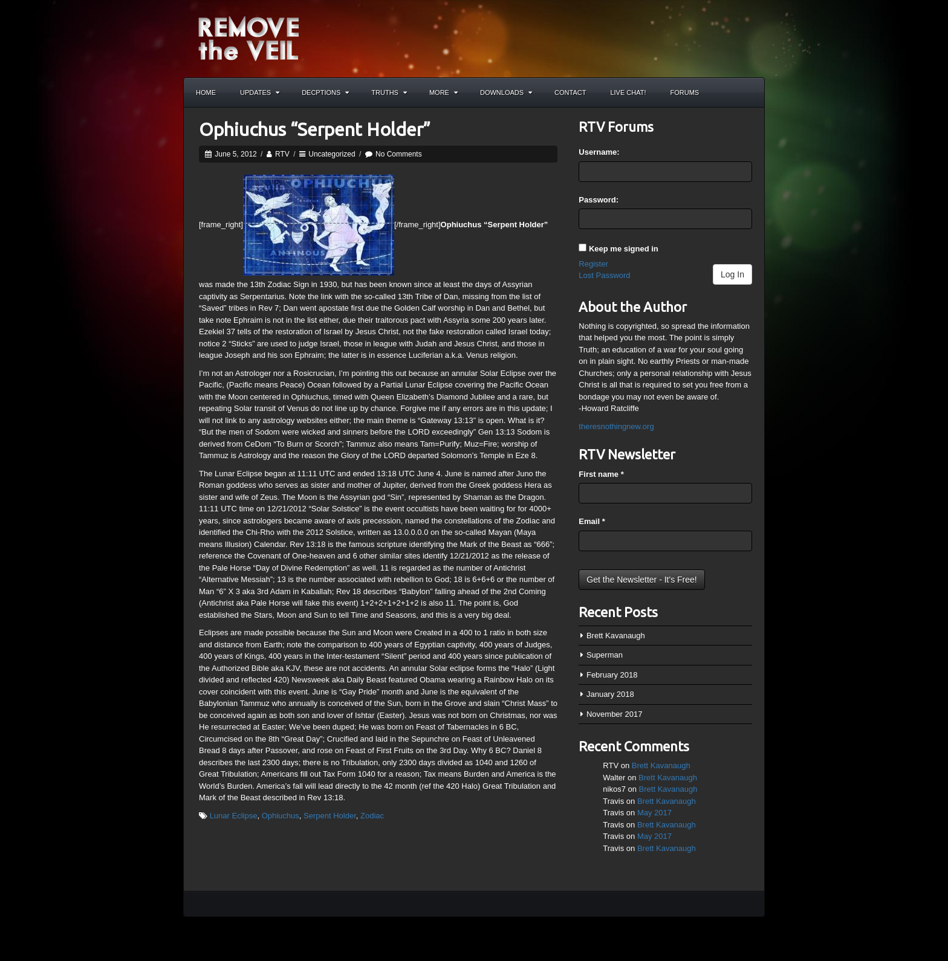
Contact (570, 92)
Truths (389, 92)
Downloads (506, 92)
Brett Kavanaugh (615, 635)
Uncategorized (331, 154)
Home (206, 92)
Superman (604, 654)
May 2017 (654, 812)
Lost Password (604, 275)
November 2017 (614, 714)
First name (601, 474)
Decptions (325, 92)
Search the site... (750, 92)
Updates (259, 92)
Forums (685, 92)
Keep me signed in (623, 248)
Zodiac (372, 815)
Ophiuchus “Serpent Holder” (314, 129)
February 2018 (612, 674)
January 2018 (610, 694)
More (443, 92)
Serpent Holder (330, 815)
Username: (599, 152)
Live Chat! (628, 92)
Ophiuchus (280, 815)
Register (593, 263)
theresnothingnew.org (616, 426)
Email (592, 521)
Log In (732, 274)
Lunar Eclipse (234, 815)
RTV (282, 154)
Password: (598, 199)
